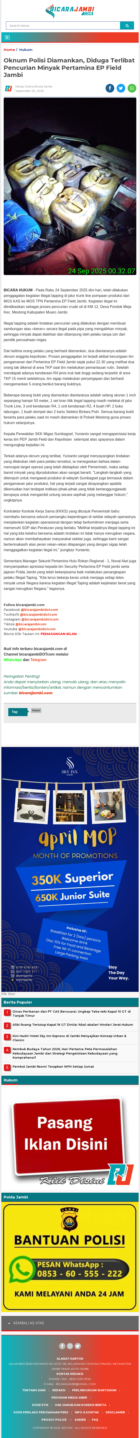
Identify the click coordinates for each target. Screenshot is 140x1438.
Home (9, 49)
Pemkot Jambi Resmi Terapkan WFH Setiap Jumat (53, 1066)
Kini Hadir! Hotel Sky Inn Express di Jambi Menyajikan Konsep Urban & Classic (69, 1038)
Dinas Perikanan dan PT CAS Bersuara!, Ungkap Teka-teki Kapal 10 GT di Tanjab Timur (72, 1013)
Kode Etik (40, 1405)
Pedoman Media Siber (69, 1397)
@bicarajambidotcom (39, 610)
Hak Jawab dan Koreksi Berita (80, 1405)
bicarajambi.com (36, 693)
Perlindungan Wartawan (94, 1390)
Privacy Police (54, 1419)
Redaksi (58, 1390)
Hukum (26, 49)
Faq (95, 1419)
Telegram (39, 660)
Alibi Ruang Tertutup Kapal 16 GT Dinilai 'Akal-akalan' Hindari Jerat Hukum (73, 1024)
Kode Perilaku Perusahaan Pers (41, 1412)
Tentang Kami (34, 1390)
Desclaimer (115, 1412)
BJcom (67, 1427)
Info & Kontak (87, 1412)
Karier (80, 1419)
